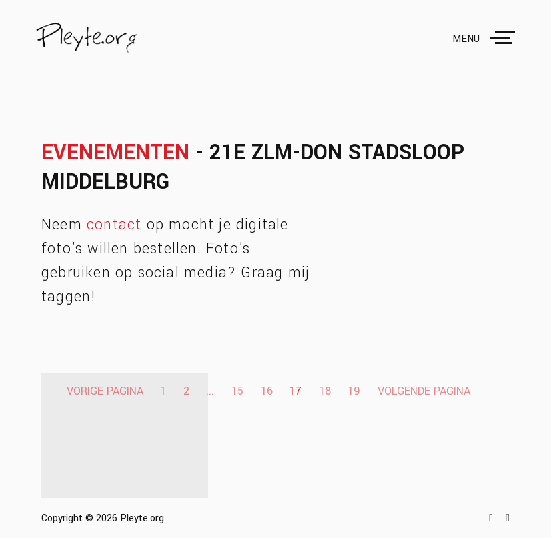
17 (295, 391)
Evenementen (115, 152)
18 (325, 391)
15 (237, 391)
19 (354, 391)
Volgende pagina (424, 391)
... (210, 391)
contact (114, 224)
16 (267, 391)
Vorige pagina (105, 391)
